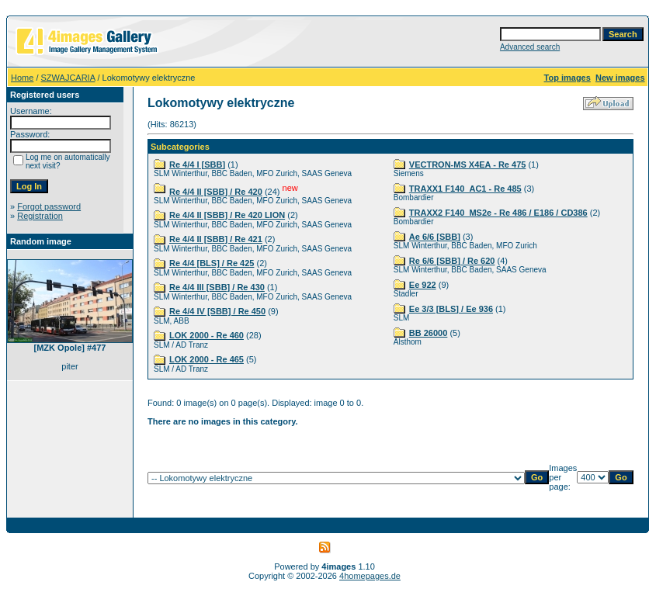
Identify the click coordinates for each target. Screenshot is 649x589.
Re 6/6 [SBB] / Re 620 (452, 260)
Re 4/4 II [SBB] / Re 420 (215, 191)
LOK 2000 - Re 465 (206, 359)
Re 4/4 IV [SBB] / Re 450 (217, 311)
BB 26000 (428, 333)
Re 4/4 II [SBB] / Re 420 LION (227, 215)
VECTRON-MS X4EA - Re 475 (467, 164)
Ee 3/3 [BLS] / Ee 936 (451, 309)
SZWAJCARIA (68, 77)
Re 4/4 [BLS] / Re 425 (211, 263)
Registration (40, 215)
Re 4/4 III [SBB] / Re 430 (217, 287)
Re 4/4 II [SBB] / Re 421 (215, 239)
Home (22, 77)
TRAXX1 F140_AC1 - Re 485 (465, 188)
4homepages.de (370, 575)
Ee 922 (422, 284)
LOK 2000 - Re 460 (206, 335)
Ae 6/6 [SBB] (434, 236)
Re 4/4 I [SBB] (197, 164)
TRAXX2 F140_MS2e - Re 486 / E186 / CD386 (498, 212)
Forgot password (49, 206)
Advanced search (530, 47)
